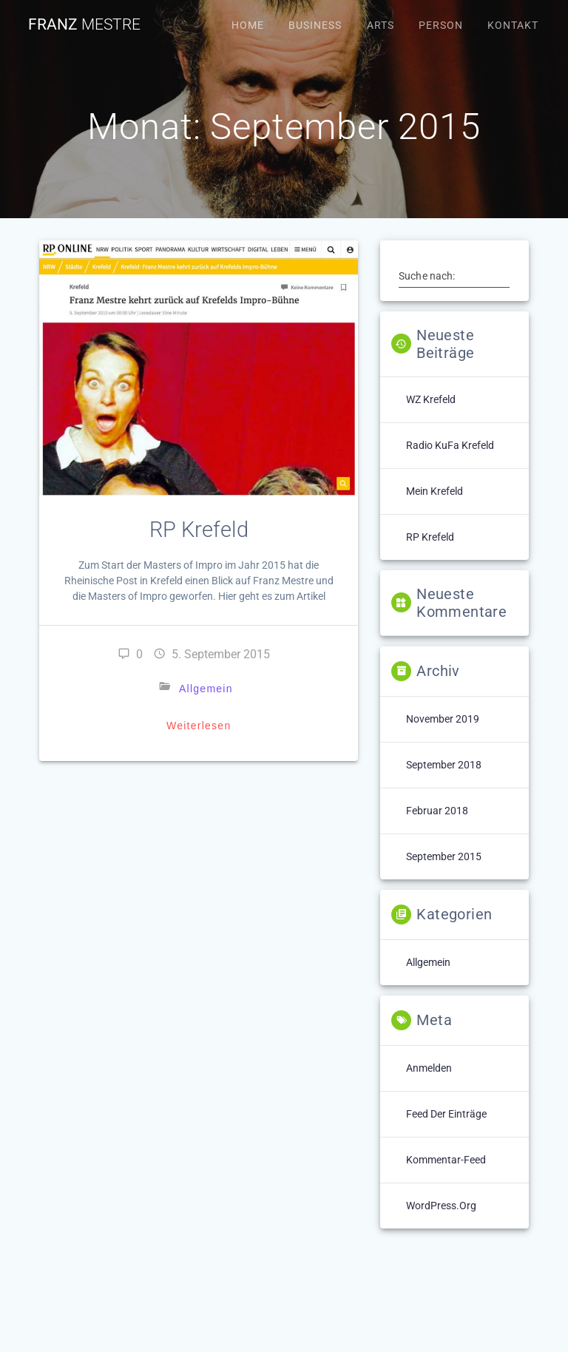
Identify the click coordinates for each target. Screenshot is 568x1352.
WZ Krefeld (431, 399)
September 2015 (443, 856)
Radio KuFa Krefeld (450, 445)
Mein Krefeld (434, 491)
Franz (84, 25)
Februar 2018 (437, 811)
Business (315, 25)
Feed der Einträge (446, 1114)
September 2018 (443, 765)
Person (441, 25)
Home (247, 25)
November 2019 (442, 719)
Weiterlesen (198, 725)
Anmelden (429, 1068)
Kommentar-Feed (446, 1160)
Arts (380, 25)
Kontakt (512, 25)
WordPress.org (441, 1205)
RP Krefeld (198, 529)
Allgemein (206, 688)
